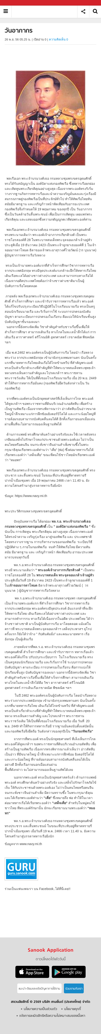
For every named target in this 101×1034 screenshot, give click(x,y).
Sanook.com (14, 3)
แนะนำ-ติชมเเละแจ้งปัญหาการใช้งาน (39, 988)
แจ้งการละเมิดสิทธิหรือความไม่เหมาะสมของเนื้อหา (52, 1016)
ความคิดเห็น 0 (58, 39)
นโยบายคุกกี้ (72, 1009)
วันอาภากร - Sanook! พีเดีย (46, 11)
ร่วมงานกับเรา (73, 988)
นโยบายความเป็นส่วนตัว (40, 1009)
